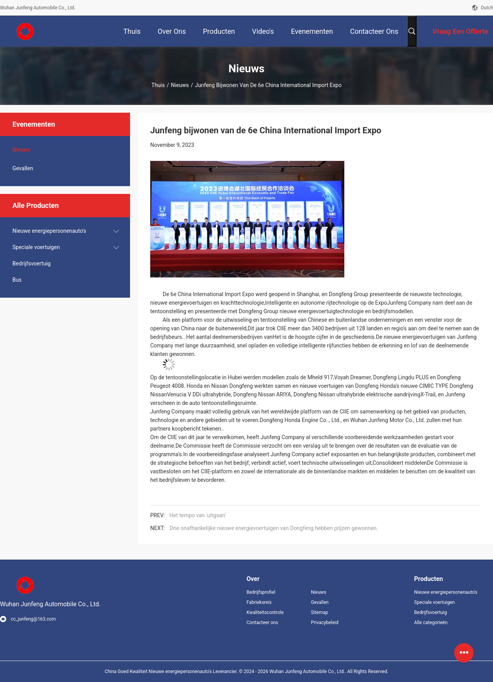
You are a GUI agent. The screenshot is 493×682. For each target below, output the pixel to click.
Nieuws (180, 85)
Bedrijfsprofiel (260, 592)
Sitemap (319, 612)
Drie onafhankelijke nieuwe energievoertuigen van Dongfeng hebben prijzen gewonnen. (274, 528)
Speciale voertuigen (36, 247)
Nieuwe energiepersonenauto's (49, 231)
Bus (17, 280)
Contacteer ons (262, 622)
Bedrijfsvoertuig (31, 263)
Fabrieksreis (259, 602)
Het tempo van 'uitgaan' (197, 515)
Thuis (158, 85)
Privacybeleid (325, 622)
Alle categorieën (431, 622)
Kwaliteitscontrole (265, 612)
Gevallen (22, 168)
